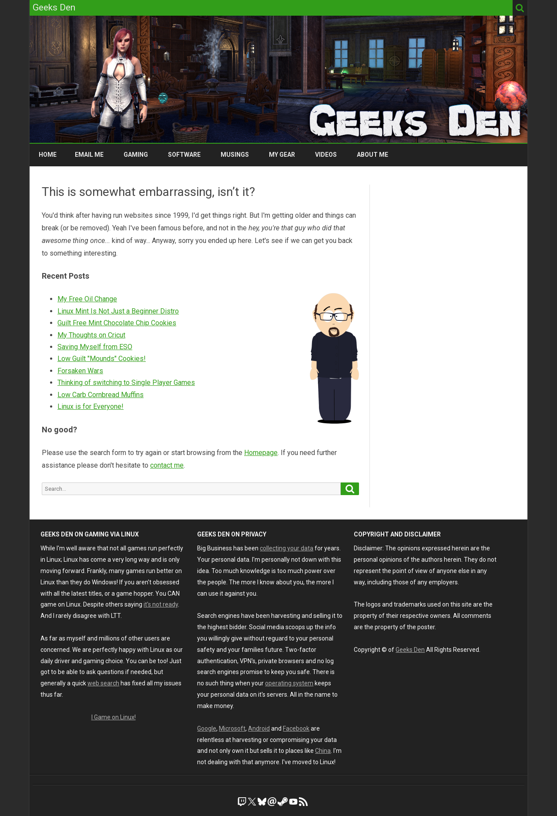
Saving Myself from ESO (94, 347)
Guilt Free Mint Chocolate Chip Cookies (116, 323)
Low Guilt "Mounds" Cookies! (101, 358)
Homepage (261, 452)
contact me (167, 465)
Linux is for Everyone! (90, 406)
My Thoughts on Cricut (91, 335)
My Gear (282, 154)
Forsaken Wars (80, 371)
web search (103, 683)
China (323, 750)
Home (48, 154)
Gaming (136, 154)
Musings (235, 154)
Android (259, 728)
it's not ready (161, 604)
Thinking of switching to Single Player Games (126, 382)
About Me (372, 154)
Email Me (89, 154)
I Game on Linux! (113, 717)
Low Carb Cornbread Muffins (100, 395)
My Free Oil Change (87, 299)
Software (184, 154)
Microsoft (232, 728)
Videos (326, 154)
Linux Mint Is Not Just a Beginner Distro (118, 311)
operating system (289, 683)
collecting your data (286, 548)
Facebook (296, 728)
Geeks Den (410, 649)
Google (206, 728)
